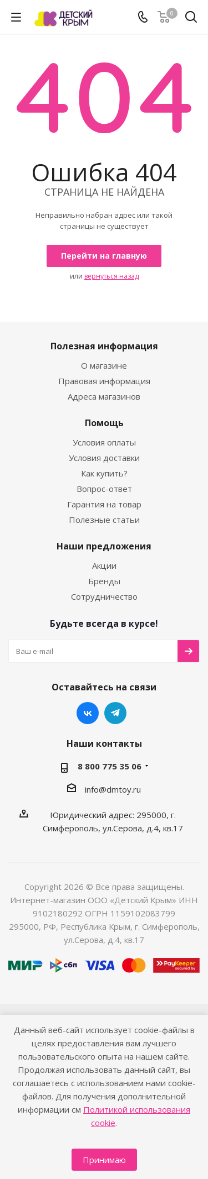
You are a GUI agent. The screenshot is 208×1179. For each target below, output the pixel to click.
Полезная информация (104, 346)
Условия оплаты (104, 442)
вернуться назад (111, 276)
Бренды (104, 580)
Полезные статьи (104, 519)
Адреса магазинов (104, 396)
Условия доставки (104, 457)
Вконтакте (88, 713)
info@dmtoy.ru (113, 789)
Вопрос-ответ (104, 488)
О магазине (104, 365)
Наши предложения (104, 546)
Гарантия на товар (104, 504)
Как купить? (104, 473)
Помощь (104, 423)
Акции (104, 565)
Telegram (115, 713)
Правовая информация (104, 380)
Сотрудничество (104, 596)
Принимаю (104, 1159)
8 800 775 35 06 (109, 766)
